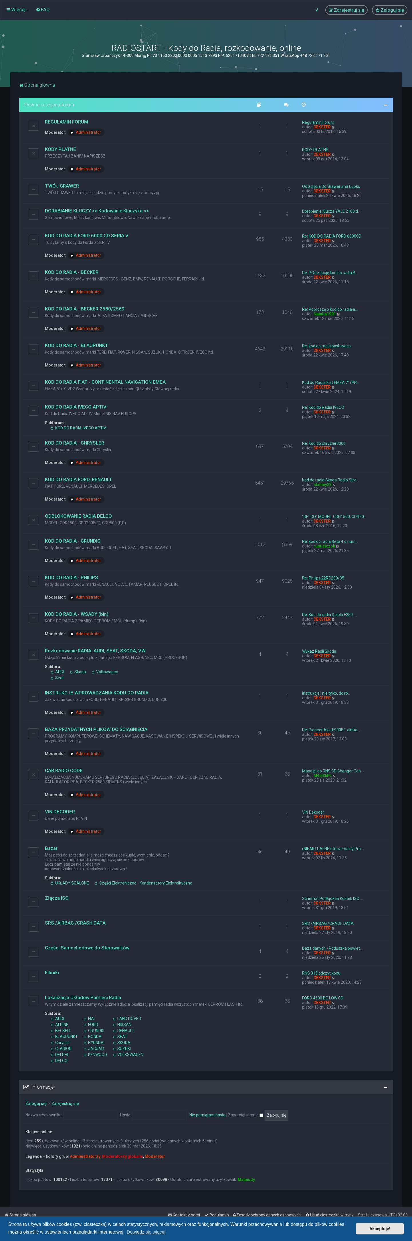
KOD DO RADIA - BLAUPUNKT (76, 345)
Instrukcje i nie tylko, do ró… (326, 693)
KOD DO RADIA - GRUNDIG (72, 541)
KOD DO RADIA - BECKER (71, 272)
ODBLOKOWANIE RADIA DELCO (78, 516)
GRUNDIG (94, 1030)
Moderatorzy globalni (122, 1156)
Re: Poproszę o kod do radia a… (330, 309)
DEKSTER (322, 127)
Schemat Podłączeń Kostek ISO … (332, 898)
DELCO (59, 1060)
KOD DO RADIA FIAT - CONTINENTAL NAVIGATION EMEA (105, 382)
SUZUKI (122, 1048)
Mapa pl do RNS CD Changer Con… (332, 771)
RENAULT (123, 1030)
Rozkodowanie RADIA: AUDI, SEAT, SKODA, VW (95, 651)
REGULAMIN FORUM (66, 122)
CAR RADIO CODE (64, 770)
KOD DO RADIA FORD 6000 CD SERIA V (86, 235)
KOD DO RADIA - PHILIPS (71, 577)
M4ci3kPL (323, 775)
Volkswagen (105, 672)
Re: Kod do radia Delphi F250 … (329, 614)
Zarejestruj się (65, 1103)
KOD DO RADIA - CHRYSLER (74, 443)
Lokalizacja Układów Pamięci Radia (83, 997)
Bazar (51, 848)
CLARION (61, 1048)
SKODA (121, 1042)
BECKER (60, 1030)
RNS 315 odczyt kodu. (321, 973)
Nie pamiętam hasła (207, 1115)
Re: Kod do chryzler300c (323, 443)
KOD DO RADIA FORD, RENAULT (78, 479)
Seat (57, 678)
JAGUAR (94, 1048)
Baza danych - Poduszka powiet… (332, 948)
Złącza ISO (57, 898)
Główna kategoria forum (48, 104)
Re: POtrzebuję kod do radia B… (330, 272)
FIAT (90, 1018)
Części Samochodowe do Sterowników (87, 948)
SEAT (120, 1036)
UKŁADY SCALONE (70, 883)
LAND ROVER (127, 1018)
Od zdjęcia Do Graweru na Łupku (331, 186)
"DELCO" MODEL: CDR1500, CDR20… (334, 516)
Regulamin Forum (318, 122)
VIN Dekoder (313, 812)
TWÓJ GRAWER (62, 186)
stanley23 (323, 484)
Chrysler (60, 1042)
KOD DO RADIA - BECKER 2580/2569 (84, 309)
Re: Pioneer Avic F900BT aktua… (331, 730)
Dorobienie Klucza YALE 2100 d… (331, 211)
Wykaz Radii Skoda (319, 651)
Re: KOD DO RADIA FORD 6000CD (331, 236)
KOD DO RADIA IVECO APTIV (75, 407)
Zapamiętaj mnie (245, 1115)
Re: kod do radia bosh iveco (326, 346)
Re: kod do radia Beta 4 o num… (330, 541)
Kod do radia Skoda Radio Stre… (330, 480)
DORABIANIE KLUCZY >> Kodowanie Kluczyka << (97, 211)
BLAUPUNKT (64, 1036)
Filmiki (52, 972)
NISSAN (122, 1024)
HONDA (93, 1036)
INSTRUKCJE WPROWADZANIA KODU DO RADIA (96, 693)
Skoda (78, 672)
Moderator (155, 1156)
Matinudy (246, 1179)
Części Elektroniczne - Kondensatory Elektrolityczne (143, 883)
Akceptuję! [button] (380, 1228)
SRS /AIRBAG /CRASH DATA (75, 923)
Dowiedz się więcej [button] (146, 1232)
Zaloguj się (36, 1103)
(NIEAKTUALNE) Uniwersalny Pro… (332, 848)
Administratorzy (85, 1156)
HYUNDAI (94, 1042)
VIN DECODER (60, 811)
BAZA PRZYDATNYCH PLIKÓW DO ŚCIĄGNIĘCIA (96, 729)
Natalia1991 (325, 314)
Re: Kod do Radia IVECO (323, 407)
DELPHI (59, 1054)
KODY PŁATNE (60, 149)
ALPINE (59, 1024)
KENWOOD (95, 1054)
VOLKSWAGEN (128, 1054)
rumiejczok (324, 546)
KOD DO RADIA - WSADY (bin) (76, 614)
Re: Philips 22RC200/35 (323, 578)
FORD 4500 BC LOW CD (322, 998)
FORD (91, 1024)
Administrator (85, 132)
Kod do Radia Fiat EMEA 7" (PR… (330, 382)
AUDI (57, 672)
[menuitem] (42, 9)
